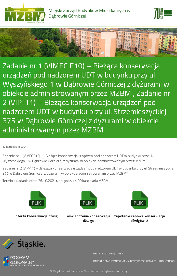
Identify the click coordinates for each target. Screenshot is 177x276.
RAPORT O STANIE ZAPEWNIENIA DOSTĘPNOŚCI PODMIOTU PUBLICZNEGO (133, 261)
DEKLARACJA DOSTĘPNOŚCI (108, 253)
